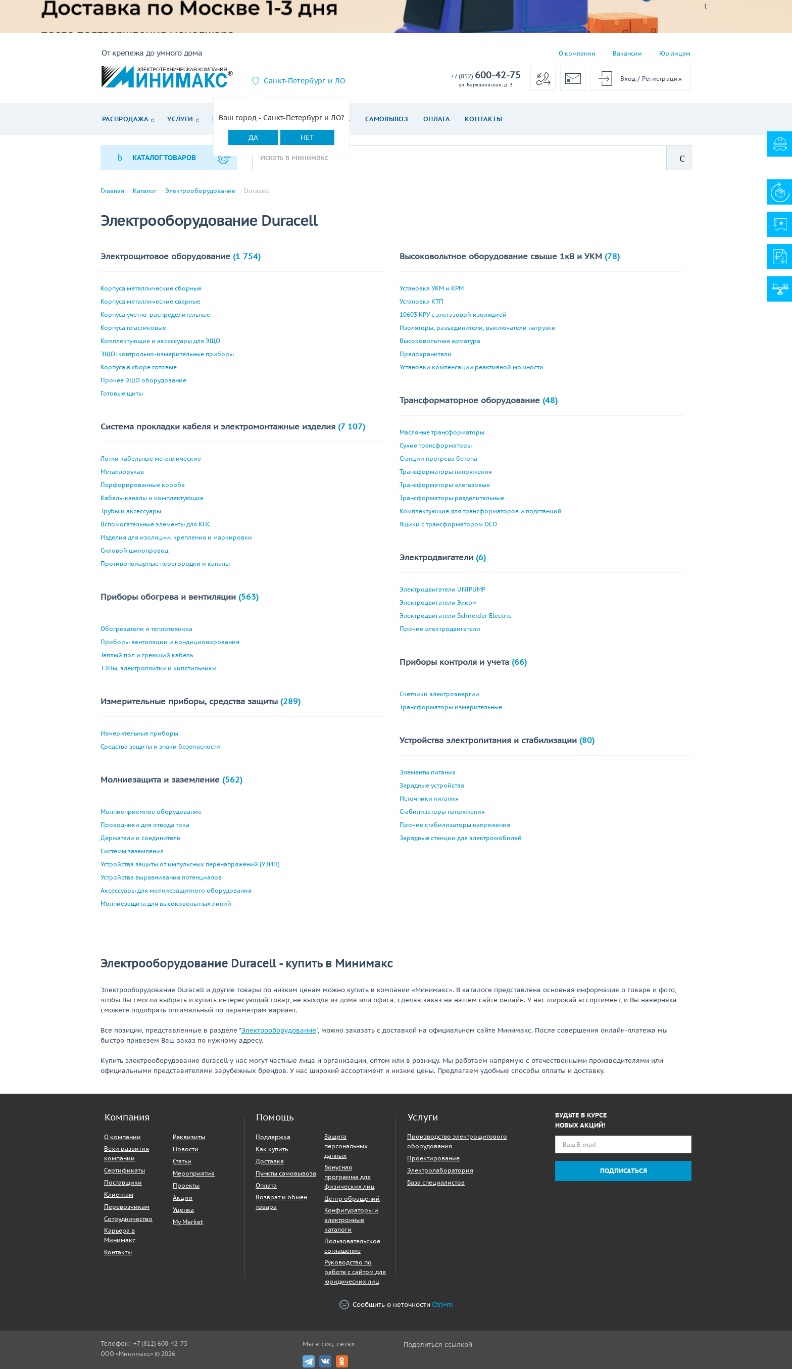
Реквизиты (189, 1137)
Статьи (182, 1161)
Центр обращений (352, 1198)
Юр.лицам (674, 53)
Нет (307, 137)
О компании (577, 53)
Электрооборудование (200, 190)
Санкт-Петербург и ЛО (304, 80)
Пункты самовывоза (286, 1173)
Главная (112, 190)
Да (253, 137)
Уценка (183, 1209)
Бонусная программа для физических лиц (349, 1176)
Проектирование (433, 1158)
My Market (188, 1222)
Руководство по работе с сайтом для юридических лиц (355, 1271)
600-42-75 (486, 75)
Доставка (270, 1161)
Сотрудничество (128, 1219)
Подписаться (623, 1170)
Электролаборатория (440, 1170)
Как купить (272, 1149)
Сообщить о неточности (396, 1304)
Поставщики (123, 1182)
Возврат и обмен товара (281, 1201)
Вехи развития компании (126, 1153)
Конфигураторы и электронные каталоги (351, 1219)
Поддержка (273, 1137)
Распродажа (125, 119)
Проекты (186, 1185)
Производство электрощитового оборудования (457, 1141)
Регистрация (662, 78)
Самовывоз (386, 119)
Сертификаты (124, 1170)
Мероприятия (194, 1173)
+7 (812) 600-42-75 (160, 1343)
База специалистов (436, 1182)
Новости (186, 1149)
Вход (628, 78)
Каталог (145, 190)
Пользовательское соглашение (352, 1245)
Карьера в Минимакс (119, 1235)
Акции (182, 1197)
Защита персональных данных (346, 1146)
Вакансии (627, 53)
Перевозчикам (127, 1206)
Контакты (484, 119)
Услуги (180, 119)
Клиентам (118, 1194)
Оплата (436, 119)
